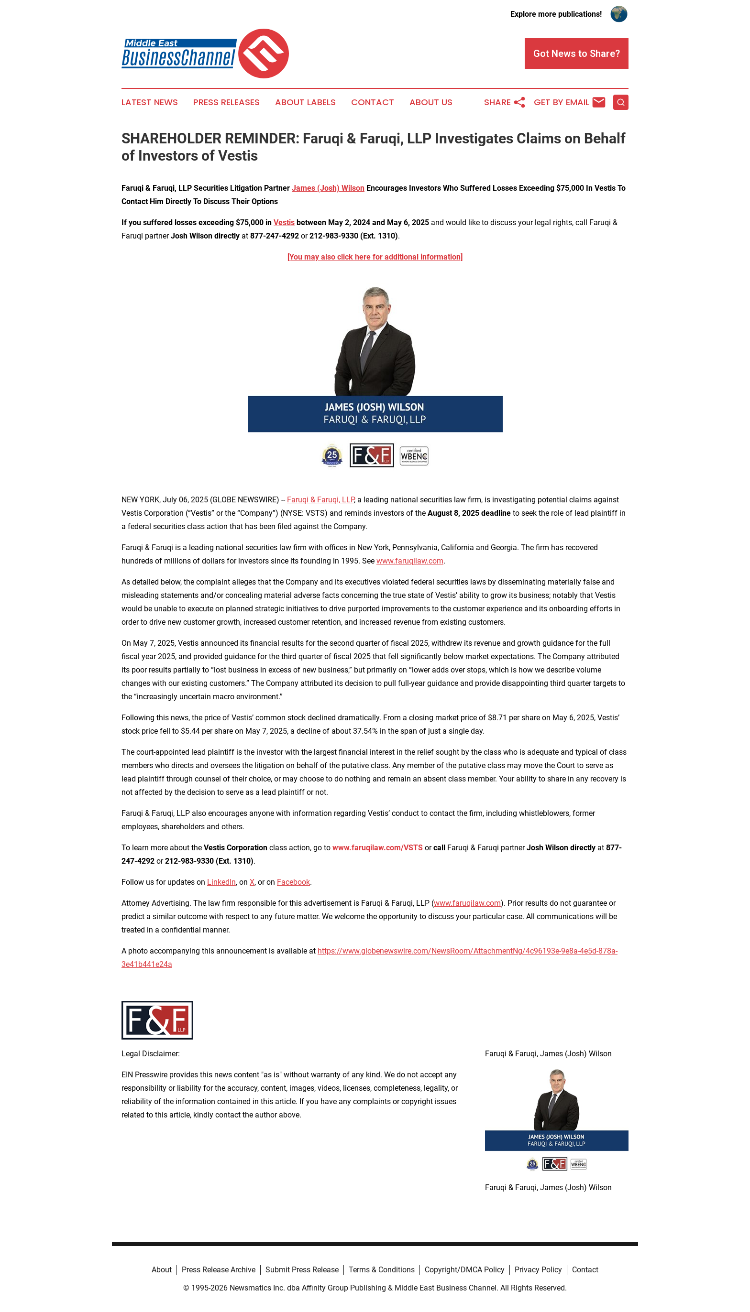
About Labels (305, 102)
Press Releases (226, 102)
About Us (430, 102)
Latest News (149, 102)
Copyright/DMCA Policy (465, 1269)
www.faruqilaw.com (409, 560)
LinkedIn (221, 882)
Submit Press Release (302, 1269)
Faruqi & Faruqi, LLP (320, 499)
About (162, 1269)
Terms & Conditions (382, 1269)
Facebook (293, 882)
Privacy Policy (538, 1269)
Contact (372, 102)
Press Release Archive (218, 1269)
